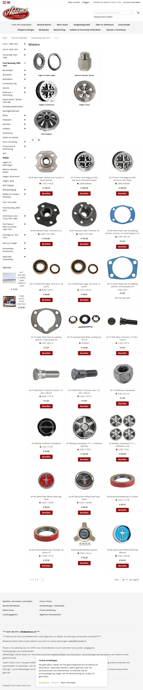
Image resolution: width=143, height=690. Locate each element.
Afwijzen (55, 682)
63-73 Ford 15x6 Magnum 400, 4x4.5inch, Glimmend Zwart (84, 178)
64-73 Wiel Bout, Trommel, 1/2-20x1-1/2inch (122, 338)
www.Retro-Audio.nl (77, 641)
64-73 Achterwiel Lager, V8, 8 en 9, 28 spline (46, 285)
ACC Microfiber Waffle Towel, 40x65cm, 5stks (21, 279)
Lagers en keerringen (46, 75)
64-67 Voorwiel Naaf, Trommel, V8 (84, 230)
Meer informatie (68, 682)
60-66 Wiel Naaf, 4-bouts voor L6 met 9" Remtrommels (46, 178)
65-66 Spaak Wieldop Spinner (84, 550)
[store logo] (16, 13)
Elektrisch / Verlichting (8, 93)
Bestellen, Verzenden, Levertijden (17, 601)
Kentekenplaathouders (12, 106)
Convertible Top (10, 83)
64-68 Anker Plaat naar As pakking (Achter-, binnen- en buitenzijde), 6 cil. (122, 232)
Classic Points (46, 601)
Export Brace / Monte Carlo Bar (12, 100)
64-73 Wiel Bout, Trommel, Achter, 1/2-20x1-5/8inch (46, 391)
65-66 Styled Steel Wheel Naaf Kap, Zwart (84, 498)
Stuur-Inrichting (10, 142)
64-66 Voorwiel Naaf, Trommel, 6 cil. (46, 230)
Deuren (6, 88)
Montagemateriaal (11, 111)
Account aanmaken (131, 2)
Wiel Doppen (46, 134)
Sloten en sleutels (11, 137)
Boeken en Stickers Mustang (11, 195)
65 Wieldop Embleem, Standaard (46, 443)
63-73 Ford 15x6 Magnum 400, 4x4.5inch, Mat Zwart (122, 178)
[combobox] (114, 13)
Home (5, 38)
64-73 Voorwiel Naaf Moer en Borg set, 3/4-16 (84, 338)
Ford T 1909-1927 (10, 44)
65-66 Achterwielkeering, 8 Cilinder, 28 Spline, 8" (46, 551)
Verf (4, 153)
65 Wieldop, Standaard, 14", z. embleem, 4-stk (122, 444)
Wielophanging (9, 189)
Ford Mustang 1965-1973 (40, 38)
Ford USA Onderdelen (19, 38)
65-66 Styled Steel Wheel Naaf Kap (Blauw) (122, 551)
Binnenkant (8, 70)
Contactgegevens (10, 614)
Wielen (6, 157)
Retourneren (8, 610)
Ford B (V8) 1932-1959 (10, 56)
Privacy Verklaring (47, 610)
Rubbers (6, 128)
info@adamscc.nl (28, 631)
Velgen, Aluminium (46, 104)
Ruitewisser (8, 133)
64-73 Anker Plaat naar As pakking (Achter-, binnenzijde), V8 (122, 285)
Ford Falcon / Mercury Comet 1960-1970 (9, 227)
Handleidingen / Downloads (52, 605)
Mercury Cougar (10, 243)
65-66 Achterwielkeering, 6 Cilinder (122, 496)
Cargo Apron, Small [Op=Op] (21, 300)
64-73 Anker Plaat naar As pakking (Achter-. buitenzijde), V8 (46, 338)
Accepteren (44, 682)
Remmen (7, 124)
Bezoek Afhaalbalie (11, 605)
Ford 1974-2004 (9, 202)
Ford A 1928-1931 (10, 49)
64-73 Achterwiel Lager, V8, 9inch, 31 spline (84, 285)
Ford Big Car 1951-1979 (11, 236)
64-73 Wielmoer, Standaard (122, 390)
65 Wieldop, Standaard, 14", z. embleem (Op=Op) (84, 444)
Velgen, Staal (84, 104)
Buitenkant (7, 79)
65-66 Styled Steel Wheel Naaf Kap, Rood (46, 498)
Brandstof (7, 74)
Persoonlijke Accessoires (8, 249)
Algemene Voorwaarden (50, 614)
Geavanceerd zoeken (103, 17)
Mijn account (74, 2)
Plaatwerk (7, 119)
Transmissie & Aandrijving (9, 147)
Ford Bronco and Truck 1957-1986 (10, 217)
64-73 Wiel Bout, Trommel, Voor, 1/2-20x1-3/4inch (84, 391)
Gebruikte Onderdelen (8, 258)
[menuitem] (22, 24)
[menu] (71, 27)
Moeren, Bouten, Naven (84, 75)
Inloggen (86, 2)
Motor (5, 115)
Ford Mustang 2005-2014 (12, 209)
